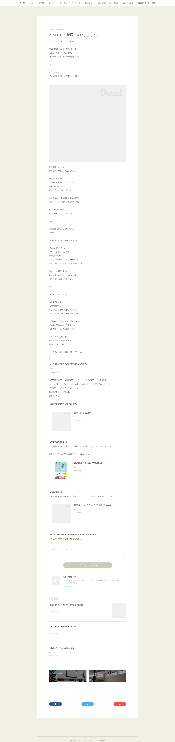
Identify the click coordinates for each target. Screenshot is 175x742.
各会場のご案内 (128, 3)
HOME (22, 3)
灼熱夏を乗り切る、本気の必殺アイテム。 (65, 648)
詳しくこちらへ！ (57, 396)
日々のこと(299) (68, 549)
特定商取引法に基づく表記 (146, 3)
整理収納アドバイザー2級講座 (108, 3)
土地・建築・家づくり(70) (56, 549)
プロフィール (76, 3)
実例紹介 (52, 3)
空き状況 (41, 3)
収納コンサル (89, 3)
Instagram (54, 368)
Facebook (54, 372)
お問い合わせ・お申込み (87, 565)
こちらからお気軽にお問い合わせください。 (66, 539)
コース (31, 3)
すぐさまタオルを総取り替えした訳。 (63, 626)
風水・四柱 (63, 3)
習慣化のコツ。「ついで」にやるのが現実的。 (66, 605)
